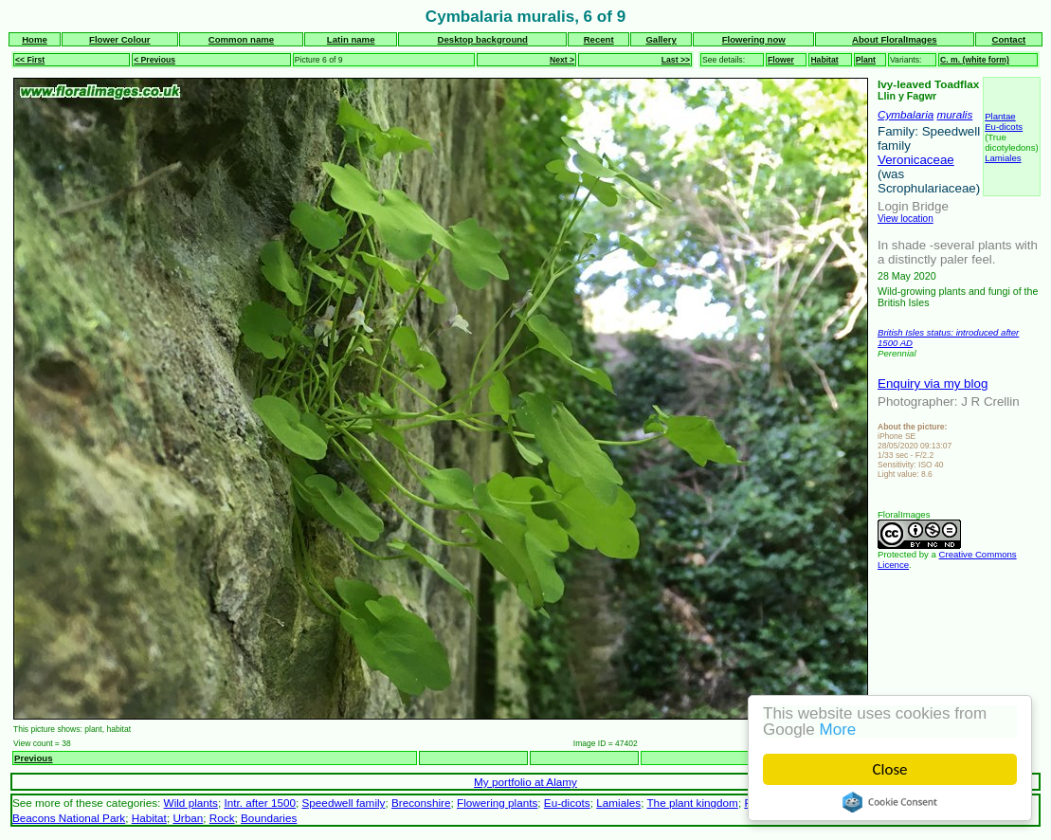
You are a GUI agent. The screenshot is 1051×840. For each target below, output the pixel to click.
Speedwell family (344, 802)
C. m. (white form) (974, 59)
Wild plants (191, 802)
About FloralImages (894, 39)
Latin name (351, 39)
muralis (955, 114)
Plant (866, 59)
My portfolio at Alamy (525, 782)
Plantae (1000, 116)
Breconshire (421, 802)
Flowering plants (497, 802)
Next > (562, 59)
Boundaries (269, 818)
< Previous (154, 59)
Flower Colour (120, 39)
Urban (187, 818)
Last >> (675, 59)
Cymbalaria (905, 114)
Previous (33, 758)
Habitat (824, 59)
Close (890, 769)
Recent (599, 39)
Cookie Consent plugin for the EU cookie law (890, 802)
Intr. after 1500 (260, 802)
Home (34, 39)
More (838, 730)
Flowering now (754, 39)
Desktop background (483, 39)
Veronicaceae (916, 160)
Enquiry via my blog (933, 383)
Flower (781, 59)
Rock (222, 818)
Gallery (661, 39)
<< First (30, 59)
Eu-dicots (1004, 126)
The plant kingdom (691, 802)
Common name (241, 39)
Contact (1009, 39)
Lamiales (1003, 158)
